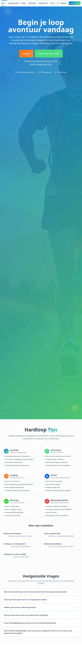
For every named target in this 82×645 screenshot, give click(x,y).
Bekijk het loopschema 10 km (41, 64)
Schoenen (32, 3)
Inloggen (61, 3)
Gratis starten (74, 3)
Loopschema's (13, 3)
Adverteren (43, 3)
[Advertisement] (41, 12)
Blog (23, 3)
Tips (53, 3)
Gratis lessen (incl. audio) (48, 53)
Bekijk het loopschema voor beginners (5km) (41, 61)
